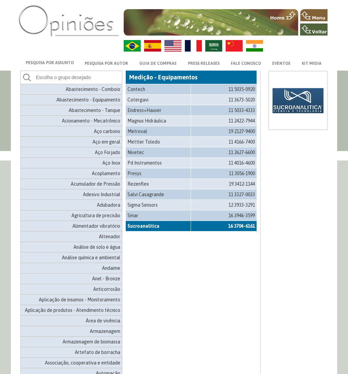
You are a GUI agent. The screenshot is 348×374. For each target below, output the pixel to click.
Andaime (111, 268)
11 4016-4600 (241, 163)
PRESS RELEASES (204, 63)
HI (254, 46)
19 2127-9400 (241, 131)
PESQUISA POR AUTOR (106, 63)
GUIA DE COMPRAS (157, 63)
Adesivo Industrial (101, 194)
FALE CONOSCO (246, 63)
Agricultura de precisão (95, 215)
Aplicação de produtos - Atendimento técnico (72, 310)
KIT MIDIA (311, 63)
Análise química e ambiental (91, 257)
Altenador (109, 236)
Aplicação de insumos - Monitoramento (79, 299)
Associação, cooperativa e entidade (82, 363)
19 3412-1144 (242, 184)
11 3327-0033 (241, 194)
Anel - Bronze (106, 278)
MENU (314, 15)
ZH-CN (234, 46)
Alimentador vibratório (96, 226)
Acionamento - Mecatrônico (91, 121)
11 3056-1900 (242, 173)
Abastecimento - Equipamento (88, 99)
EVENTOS (281, 63)
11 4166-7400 (241, 142)
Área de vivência (103, 320)
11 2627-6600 (241, 152)
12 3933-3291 (241, 205)
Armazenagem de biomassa (91, 341)
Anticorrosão (106, 289)
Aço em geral (106, 142)
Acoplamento (106, 173)
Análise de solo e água (96, 247)
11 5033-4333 (241, 110)
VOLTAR (314, 29)
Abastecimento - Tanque (94, 110)
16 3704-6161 (241, 226)
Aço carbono (107, 131)
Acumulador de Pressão (95, 184)
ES (152, 46)
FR (193, 46)
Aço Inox (111, 163)
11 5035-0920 (241, 89)
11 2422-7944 (241, 121)
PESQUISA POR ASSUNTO (50, 62)
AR (213, 46)
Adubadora (108, 205)
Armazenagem (105, 331)
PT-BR (132, 46)
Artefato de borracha (97, 352)
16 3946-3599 (241, 215)
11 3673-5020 (241, 99)
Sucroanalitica (143, 226)
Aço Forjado (107, 152)
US (172, 46)
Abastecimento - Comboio (93, 89)
